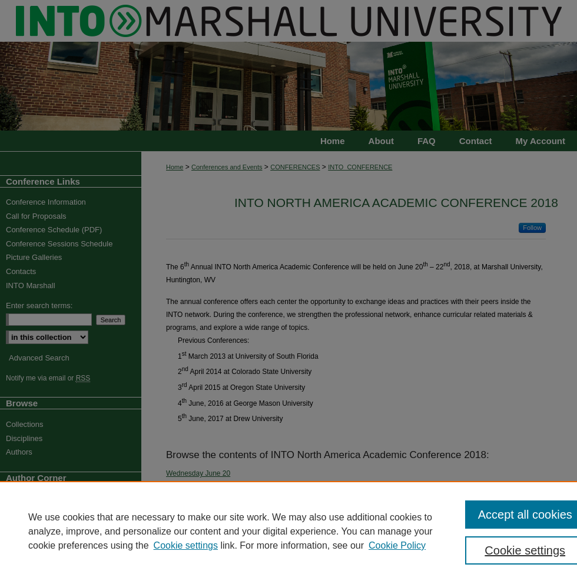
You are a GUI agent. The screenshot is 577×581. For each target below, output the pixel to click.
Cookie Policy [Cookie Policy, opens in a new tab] (397, 545)
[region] (288, 531)
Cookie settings (186, 545)
